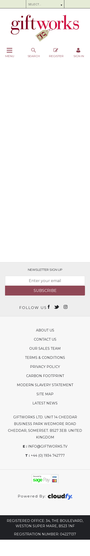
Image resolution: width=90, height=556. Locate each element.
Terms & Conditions (45, 357)
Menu (9, 53)
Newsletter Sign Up (45, 270)
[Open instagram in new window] (66, 306)
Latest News (45, 403)
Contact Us (45, 339)
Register (56, 53)
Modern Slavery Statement (45, 385)
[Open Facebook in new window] (49, 306)
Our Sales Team (45, 348)
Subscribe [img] (45, 290)
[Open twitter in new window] (57, 306)
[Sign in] (78, 53)
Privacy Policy (45, 367)
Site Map (45, 394)
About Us (45, 330)
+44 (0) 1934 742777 (45, 455)
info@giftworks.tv (45, 446)
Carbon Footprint (45, 376)
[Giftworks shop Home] (45, 40)
